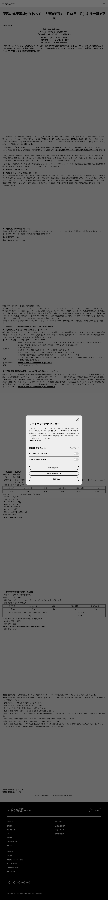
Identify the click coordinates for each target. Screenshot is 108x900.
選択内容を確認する (54, 473)
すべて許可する (54, 468)
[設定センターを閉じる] (78, 419)
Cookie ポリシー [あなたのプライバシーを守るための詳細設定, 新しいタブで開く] (35, 440)
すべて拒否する (54, 479)
